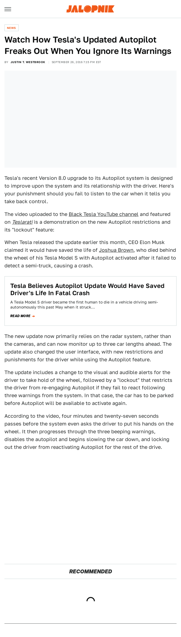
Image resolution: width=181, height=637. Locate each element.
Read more (20, 315)
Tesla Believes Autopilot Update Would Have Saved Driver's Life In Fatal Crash (87, 289)
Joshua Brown (116, 250)
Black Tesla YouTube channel (103, 214)
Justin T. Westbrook (28, 62)
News (11, 27)
